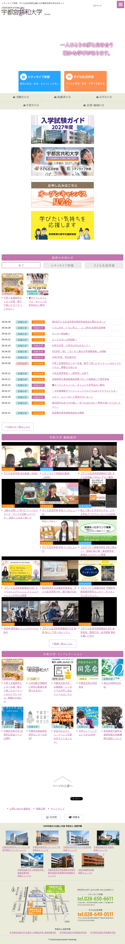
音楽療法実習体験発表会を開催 (68, 412)
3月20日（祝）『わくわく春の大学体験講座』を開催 (79, 351)
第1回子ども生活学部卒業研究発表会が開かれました (79, 321)
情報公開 (40, 808)
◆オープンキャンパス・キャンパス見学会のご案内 (78, 385)
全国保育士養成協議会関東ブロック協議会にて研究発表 (80, 379)
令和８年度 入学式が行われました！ (71, 345)
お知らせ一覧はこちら (18, 426)
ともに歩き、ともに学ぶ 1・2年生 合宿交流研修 (78, 327)
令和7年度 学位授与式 (64, 357)
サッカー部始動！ (61, 333)
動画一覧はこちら (63, 643)
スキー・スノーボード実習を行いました (72, 397)
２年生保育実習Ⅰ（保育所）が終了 (70, 373)
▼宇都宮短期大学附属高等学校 (73, 932)
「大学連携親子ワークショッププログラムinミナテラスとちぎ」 (85, 391)
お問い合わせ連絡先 (20, 808)
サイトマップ (57, 808)
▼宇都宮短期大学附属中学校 (103, 932)
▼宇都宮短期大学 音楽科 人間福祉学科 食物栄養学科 (32, 932)
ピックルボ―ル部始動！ (64, 339)
